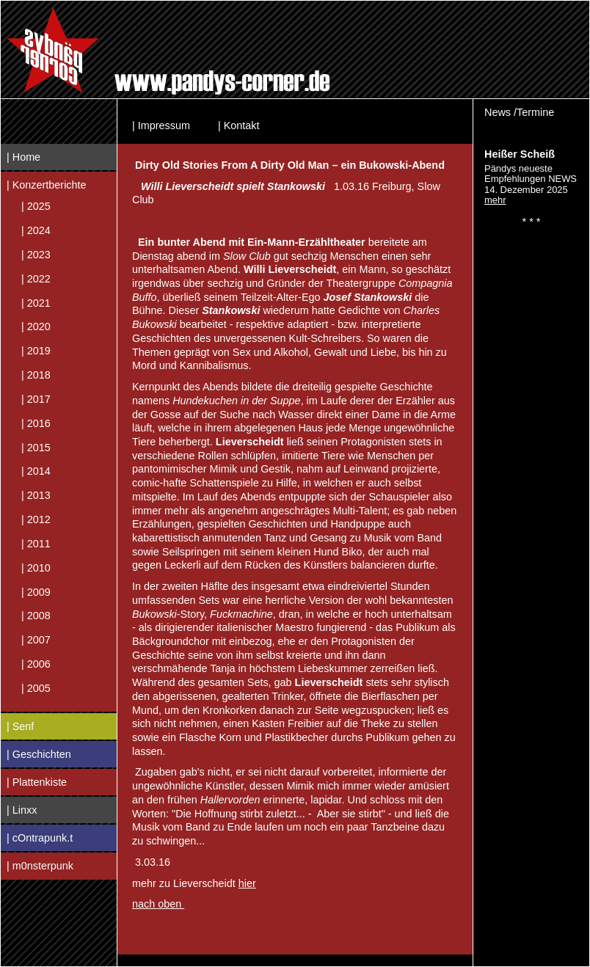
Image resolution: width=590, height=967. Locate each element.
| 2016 (36, 422)
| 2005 (36, 687)
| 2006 (36, 664)
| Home (23, 157)
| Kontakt (239, 125)
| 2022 (36, 278)
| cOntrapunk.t (40, 838)
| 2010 (36, 567)
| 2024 (36, 230)
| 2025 (36, 206)
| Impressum (161, 125)
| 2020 (36, 326)
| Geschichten (39, 754)
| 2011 (36, 543)
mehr (495, 199)
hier (247, 883)
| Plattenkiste (37, 782)
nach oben (158, 904)
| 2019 (36, 351)
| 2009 (36, 591)
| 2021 (36, 302)
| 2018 (36, 375)
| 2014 (36, 471)
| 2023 (36, 254)
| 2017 (36, 399)
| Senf (20, 726)
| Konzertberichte (47, 185)
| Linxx (22, 810)
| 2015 (36, 447)
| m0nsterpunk (40, 866)
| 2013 (36, 495)
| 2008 (36, 615)
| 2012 (36, 519)
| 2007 (36, 640)
